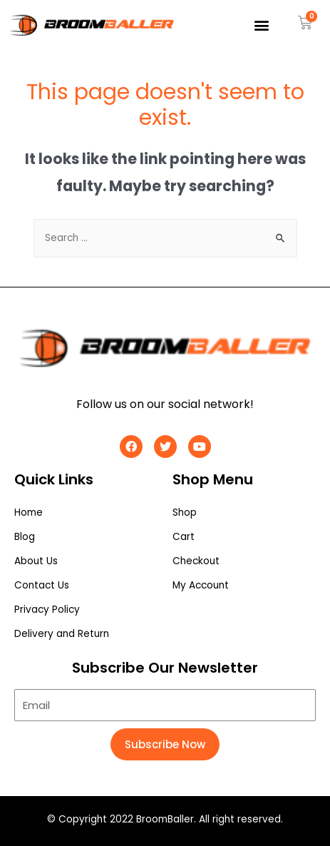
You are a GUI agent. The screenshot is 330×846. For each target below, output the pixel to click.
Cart (183, 537)
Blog (24, 537)
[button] (262, 25)
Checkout (196, 561)
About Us (36, 561)
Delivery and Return (61, 634)
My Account (200, 585)
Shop (184, 512)
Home (28, 512)
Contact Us (41, 585)
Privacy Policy (47, 609)
